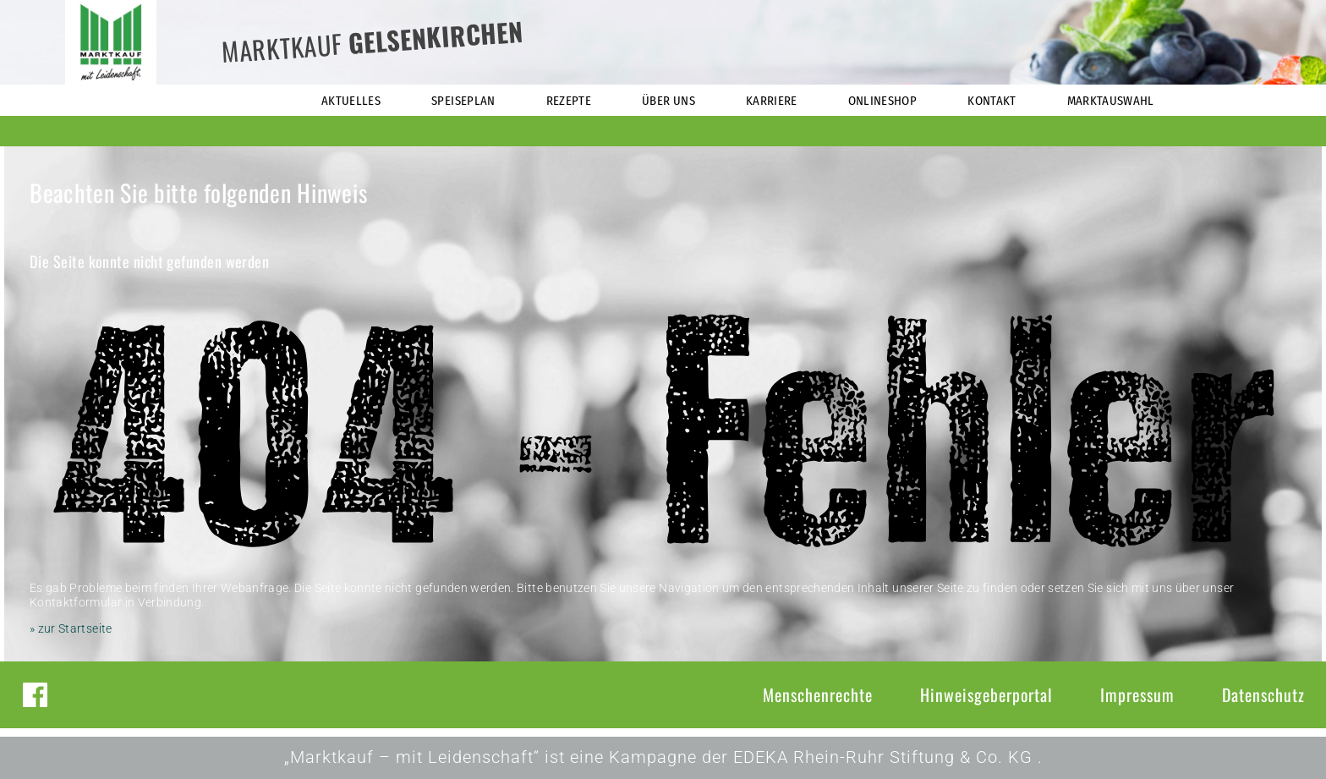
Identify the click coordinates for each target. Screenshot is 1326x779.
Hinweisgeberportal (986, 694)
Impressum (1137, 694)
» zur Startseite (71, 628)
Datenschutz (1263, 694)
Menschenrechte (818, 694)
